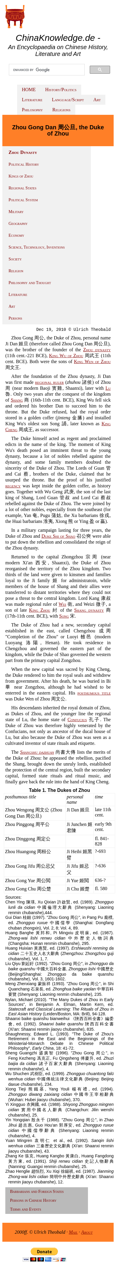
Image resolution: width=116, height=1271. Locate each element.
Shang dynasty (89, 610)
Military (16, 212)
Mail (73, 1232)
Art (97, 99)
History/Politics (60, 89)
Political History (24, 164)
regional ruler (49, 382)
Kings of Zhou (21, 176)
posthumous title (94, 692)
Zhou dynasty (97, 349)
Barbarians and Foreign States (37, 1191)
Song (64, 615)
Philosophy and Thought (30, 283)
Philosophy (32, 109)
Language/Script (68, 99)
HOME (29, 89)
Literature (32, 99)
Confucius (77, 719)
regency (13, 485)
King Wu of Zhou (66, 355)
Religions (61, 109)
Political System (23, 200)
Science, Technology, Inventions (37, 247)
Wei (62, 604)
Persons (15, 318)
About (87, 1232)
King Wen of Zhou (92, 361)
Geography (18, 223)
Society (15, 259)
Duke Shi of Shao (58, 536)
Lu (108, 388)
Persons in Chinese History (33, 1200)
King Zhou (39, 610)
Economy (16, 235)
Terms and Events (25, 1209)
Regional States (22, 188)
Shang (17, 399)
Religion (16, 271)
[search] (46, 70)
